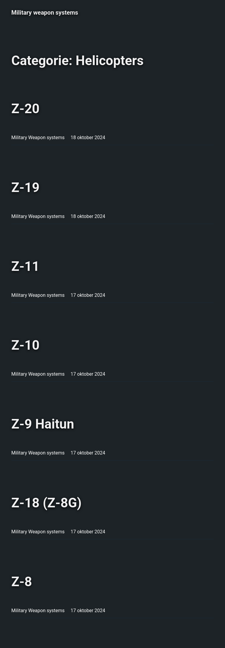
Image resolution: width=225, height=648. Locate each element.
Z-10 (25, 345)
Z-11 (25, 266)
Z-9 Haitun (42, 424)
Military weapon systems (44, 12)
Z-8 (21, 581)
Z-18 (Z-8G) (46, 503)
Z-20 (25, 108)
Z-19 (25, 187)
